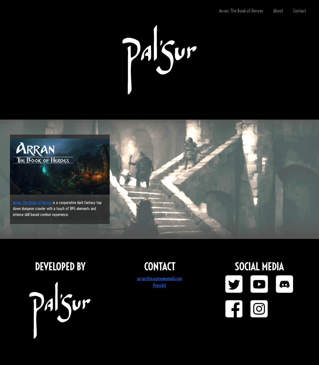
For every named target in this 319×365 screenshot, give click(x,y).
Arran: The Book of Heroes (241, 11)
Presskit (159, 285)
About (278, 11)
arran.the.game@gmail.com (159, 279)
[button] (233, 284)
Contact (299, 11)
